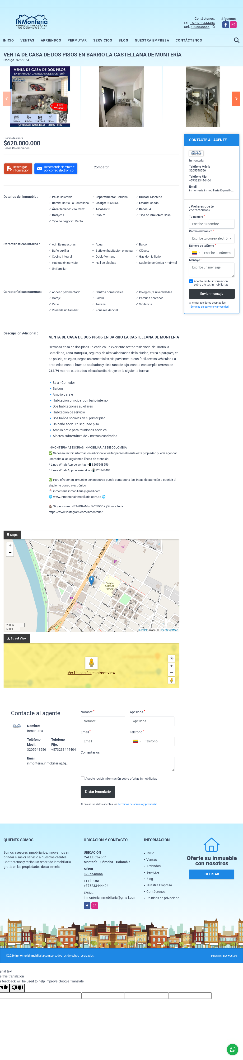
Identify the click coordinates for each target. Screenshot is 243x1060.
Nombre (87, 712)
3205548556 (200, 27)
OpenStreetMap (169, 630)
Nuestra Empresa (152, 40)
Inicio (8, 40)
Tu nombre (197, 217)
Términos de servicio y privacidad (137, 804)
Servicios (102, 40)
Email (86, 732)
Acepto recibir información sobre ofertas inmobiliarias (121, 778)
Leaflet (143, 630)
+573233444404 (202, 23)
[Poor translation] (17, 988)
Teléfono (137, 732)
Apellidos (137, 712)
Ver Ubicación (80, 673)
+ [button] (10, 545)
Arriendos (51, 40)
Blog (123, 40)
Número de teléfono (202, 246)
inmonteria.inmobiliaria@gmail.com (53, 763)
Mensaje (195, 260)
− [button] (10, 552)
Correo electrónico (201, 231)
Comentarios (90, 752)
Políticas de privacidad (162, 898)
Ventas (27, 40)
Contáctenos (189, 40)
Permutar (77, 40)
